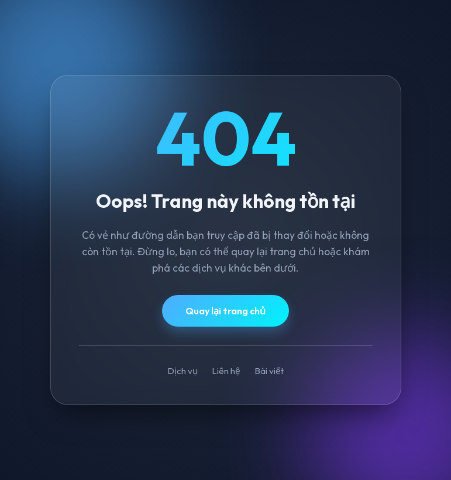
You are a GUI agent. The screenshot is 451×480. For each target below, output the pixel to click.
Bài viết (269, 370)
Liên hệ (226, 370)
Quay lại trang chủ (225, 311)
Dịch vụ (182, 370)
